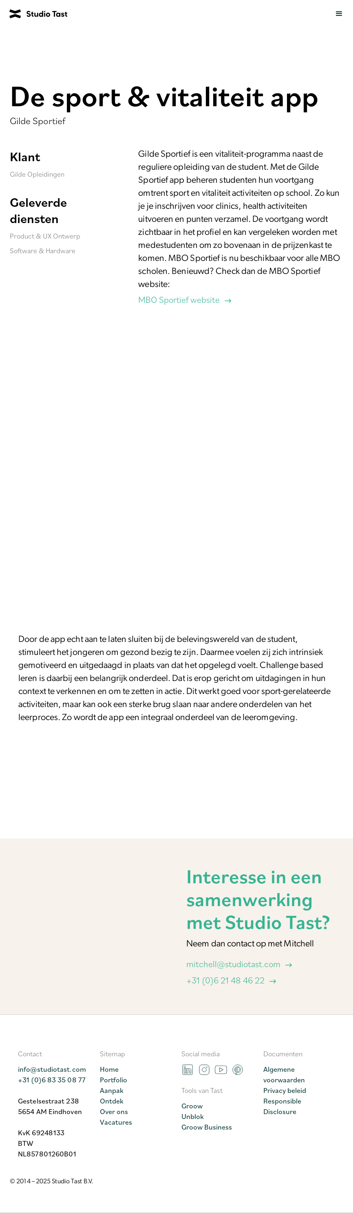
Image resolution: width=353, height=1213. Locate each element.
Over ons (114, 1111)
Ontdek (112, 1100)
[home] (33, 14)
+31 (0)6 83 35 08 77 (52, 1079)
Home (109, 1068)
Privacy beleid (284, 1090)
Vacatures (116, 1121)
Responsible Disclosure (282, 1106)
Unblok (192, 1116)
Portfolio (113, 1079)
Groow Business (206, 1126)
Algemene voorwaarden (284, 1074)
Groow (192, 1105)
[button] (339, 14)
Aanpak (112, 1090)
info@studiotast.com (52, 1068)
